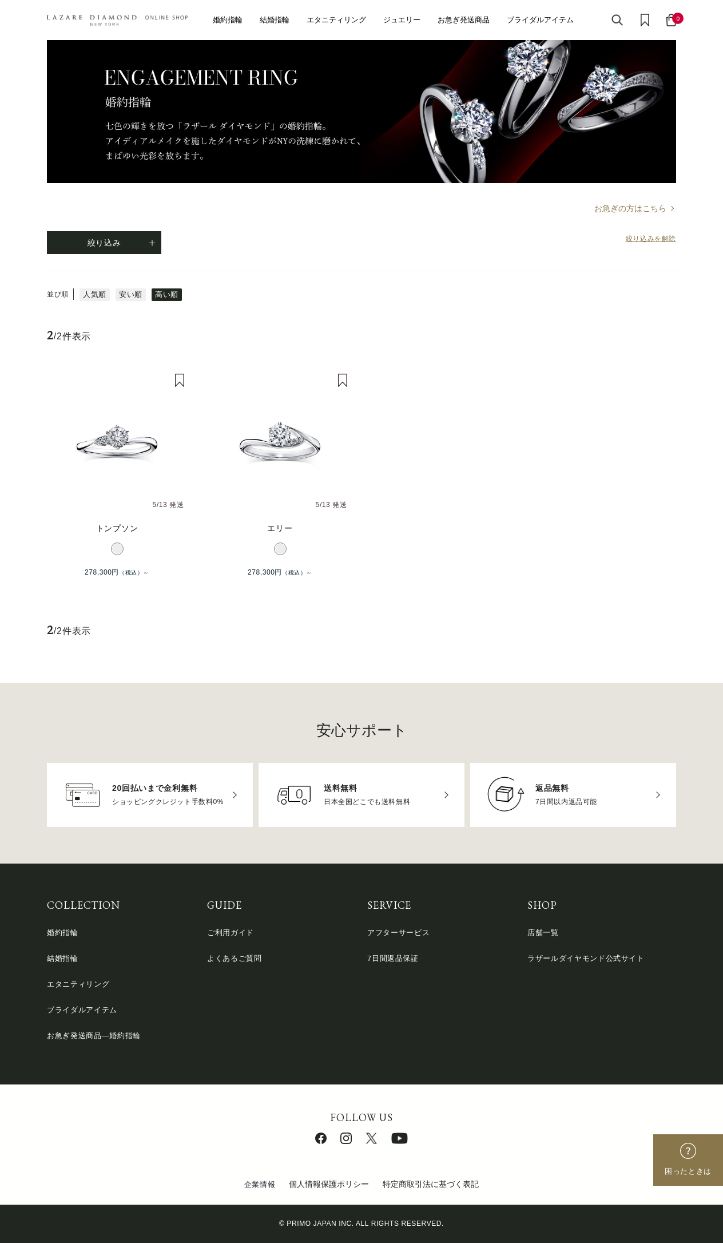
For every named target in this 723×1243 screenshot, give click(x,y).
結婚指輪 (274, 19)
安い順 (130, 294)
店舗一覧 (543, 932)
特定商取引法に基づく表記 (431, 1184)
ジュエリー (401, 19)
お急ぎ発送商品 (464, 19)
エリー (279, 528)
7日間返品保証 (393, 958)
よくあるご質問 (234, 958)
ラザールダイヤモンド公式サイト (586, 958)
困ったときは (688, 1171)
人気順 (94, 294)
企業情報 (260, 1184)
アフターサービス (398, 932)
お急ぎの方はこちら (630, 208)
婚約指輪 (228, 19)
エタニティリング (336, 19)
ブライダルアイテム (540, 19)
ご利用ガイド (230, 932)
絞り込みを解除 (651, 239)
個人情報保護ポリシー (329, 1184)
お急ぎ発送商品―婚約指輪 (94, 1035)
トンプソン (117, 528)
